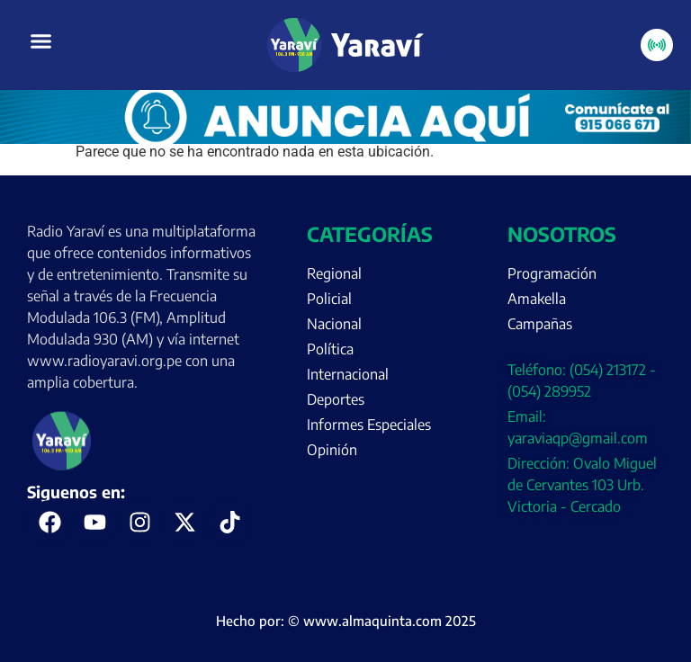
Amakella (536, 299)
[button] (41, 41)
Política (330, 349)
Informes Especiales (369, 425)
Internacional (348, 374)
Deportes (335, 399)
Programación (552, 273)
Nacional (334, 324)
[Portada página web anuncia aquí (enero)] (345, 139)
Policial (329, 299)
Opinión (332, 450)
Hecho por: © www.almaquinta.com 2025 (346, 621)
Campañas (539, 324)
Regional (334, 273)
